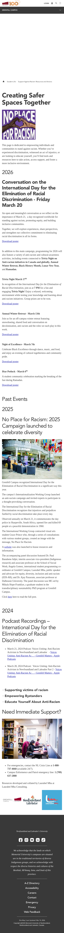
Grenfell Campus (9, 10)
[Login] (46, 3)
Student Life (11, 82)
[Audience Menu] (52, 3)
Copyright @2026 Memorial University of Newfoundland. (32, 923)
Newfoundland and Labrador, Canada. (32, 925)
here (10, 596)
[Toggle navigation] (60, 3)
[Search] (56, 3)
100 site (15, 3)
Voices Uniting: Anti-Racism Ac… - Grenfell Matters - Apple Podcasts (33, 655)
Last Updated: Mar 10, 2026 (35, 920)
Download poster (10, 241)
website (8, 547)
